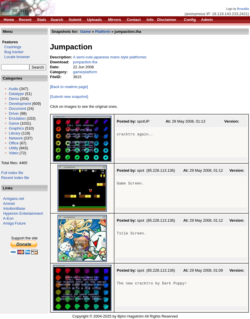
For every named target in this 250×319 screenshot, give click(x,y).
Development (20, 103)
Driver (14, 113)
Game (14, 123)
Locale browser (15, 57)
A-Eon (8, 218)
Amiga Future (14, 223)
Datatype (16, 94)
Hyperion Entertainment (23, 213)
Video (13, 153)
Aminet (9, 203)
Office (14, 143)
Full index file (12, 173)
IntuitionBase (14, 208)
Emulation (17, 118)
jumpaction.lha (85, 62)
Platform (102, 31)
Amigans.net (13, 198)
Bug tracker (12, 52)
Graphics (16, 128)
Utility (13, 148)
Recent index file (15, 177)
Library (14, 133)
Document (17, 108)
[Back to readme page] (69, 87)
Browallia (243, 8)
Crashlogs (11, 47)
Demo (14, 98)
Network (16, 138)
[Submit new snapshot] (69, 96)
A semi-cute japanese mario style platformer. (110, 57)
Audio (13, 89)
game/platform (85, 72)
